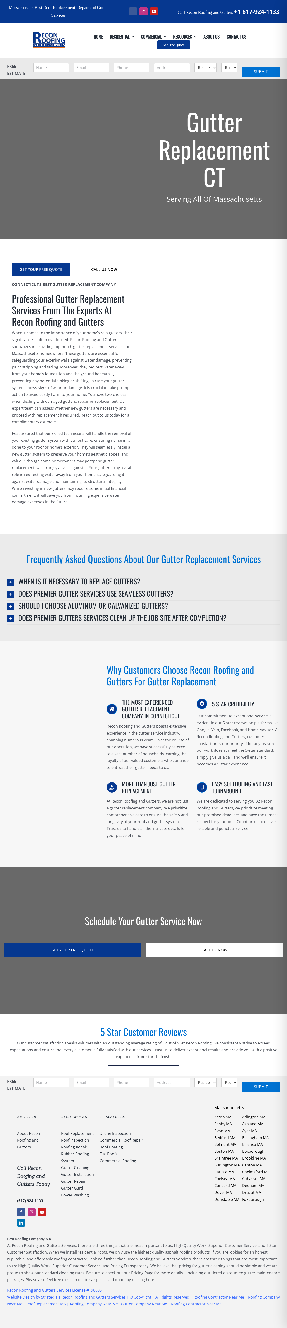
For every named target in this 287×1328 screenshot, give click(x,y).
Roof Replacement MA (46, 1304)
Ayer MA (249, 1130)
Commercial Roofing (118, 1160)
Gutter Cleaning (75, 1167)
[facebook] (133, 11)
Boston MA (224, 1151)
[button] (143, 582)
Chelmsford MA (256, 1172)
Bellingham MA (255, 1137)
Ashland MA (252, 1124)
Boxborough (253, 1151)
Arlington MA (253, 1117)
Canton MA (252, 1165)
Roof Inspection (75, 1140)
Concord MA (225, 1185)
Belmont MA (225, 1144)
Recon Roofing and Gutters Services (94, 1297)
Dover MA (223, 1192)
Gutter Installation (77, 1174)
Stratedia (49, 1297)
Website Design (21, 1297)
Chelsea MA (224, 1178)
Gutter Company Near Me (144, 1304)
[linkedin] (21, 1223)
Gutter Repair (73, 1181)
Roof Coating (111, 1147)
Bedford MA (224, 1137)
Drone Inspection (115, 1133)
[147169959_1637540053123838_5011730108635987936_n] (49, 25)
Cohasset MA (253, 1178)
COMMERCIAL (113, 1116)
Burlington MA (227, 1165)
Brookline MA (254, 1158)
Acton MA (222, 1117)
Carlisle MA (224, 1172)
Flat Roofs (108, 1153)
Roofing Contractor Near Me (218, 1297)
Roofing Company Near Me (94, 1304)
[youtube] (154, 11)
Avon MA (222, 1130)
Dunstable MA (226, 1199)
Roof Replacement (77, 1133)
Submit (261, 71)
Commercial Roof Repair (121, 1140)
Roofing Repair (74, 1147)
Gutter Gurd (72, 1188)
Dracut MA (251, 1192)
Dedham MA (253, 1185)
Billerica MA (252, 1144)
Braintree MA (226, 1158)
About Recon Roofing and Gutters (28, 1140)
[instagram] (143, 11)
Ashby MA (223, 1124)
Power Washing (75, 1195)
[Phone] (131, 67)
